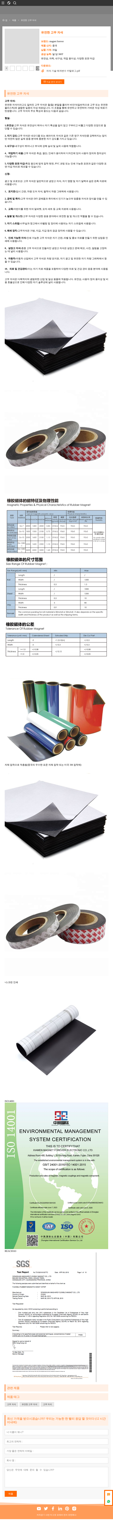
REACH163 (10, 1251)
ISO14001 (9, 1101)
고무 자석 (11, 1404)
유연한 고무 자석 (29, 1404)
